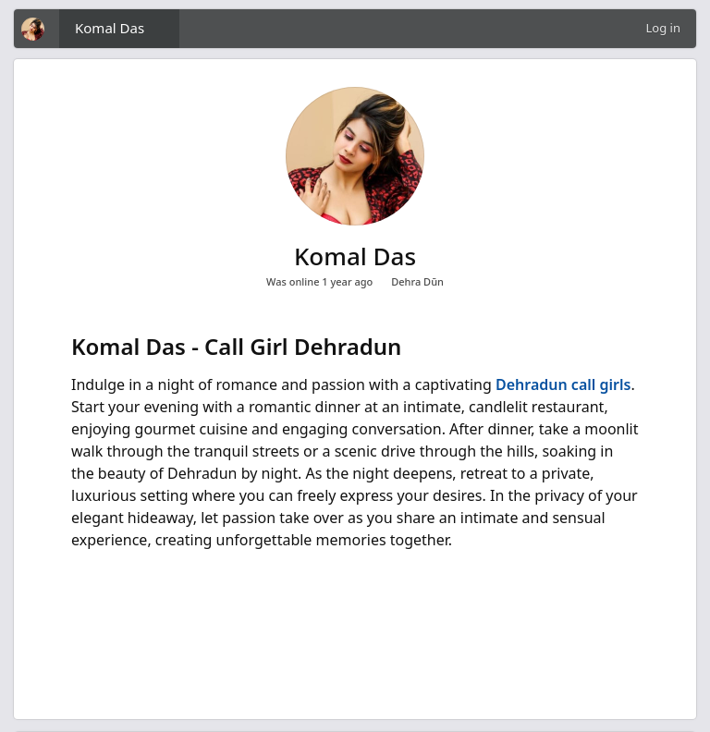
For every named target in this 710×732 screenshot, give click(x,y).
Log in (663, 27)
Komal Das (109, 27)
